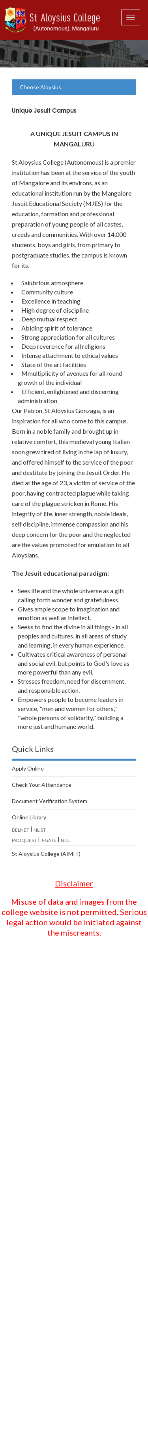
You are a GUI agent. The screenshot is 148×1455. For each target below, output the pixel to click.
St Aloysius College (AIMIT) (46, 853)
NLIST (40, 830)
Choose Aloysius (40, 87)
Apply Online (28, 768)
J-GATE (48, 840)
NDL (65, 840)
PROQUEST (24, 840)
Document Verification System (49, 801)
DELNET (20, 830)
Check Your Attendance (41, 784)
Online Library (29, 817)
